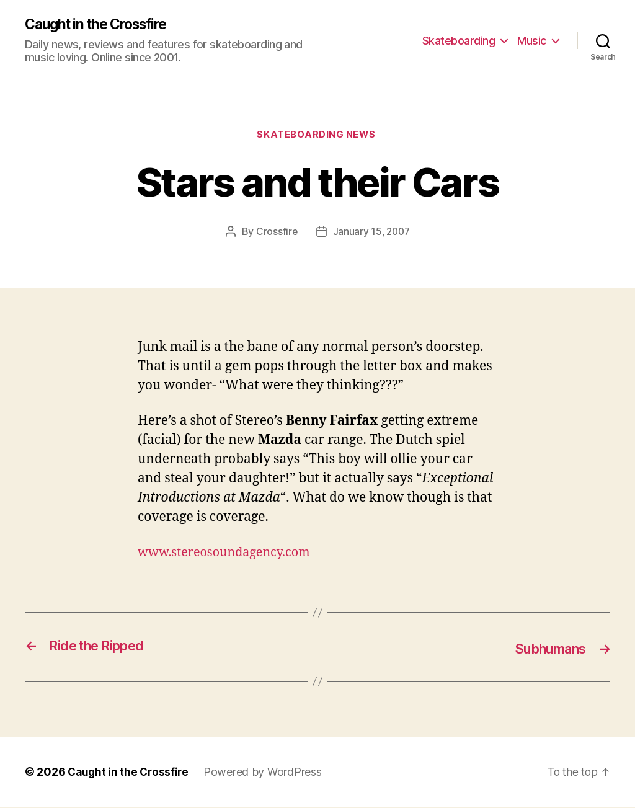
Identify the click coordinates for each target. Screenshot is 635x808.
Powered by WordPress (266, 772)
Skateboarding (458, 40)
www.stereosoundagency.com (230, 554)
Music (531, 40)
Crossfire (275, 234)
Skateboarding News (318, 137)
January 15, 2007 (372, 234)
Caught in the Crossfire (102, 24)
